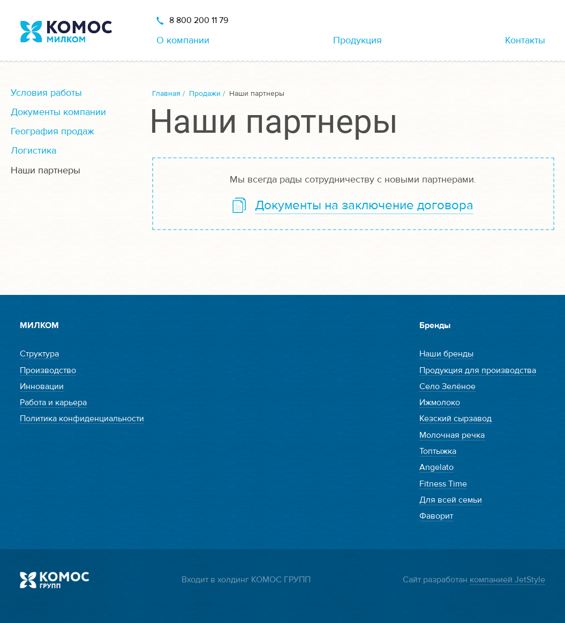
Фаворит (436, 516)
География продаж (52, 131)
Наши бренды (446, 353)
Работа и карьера (53, 402)
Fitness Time (443, 483)
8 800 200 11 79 (198, 20)
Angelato (436, 467)
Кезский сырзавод (455, 418)
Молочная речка (452, 435)
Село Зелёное (447, 386)
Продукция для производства (477, 370)
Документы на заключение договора (364, 205)
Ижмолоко (439, 402)
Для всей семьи (450, 500)
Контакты (525, 40)
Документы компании (58, 112)
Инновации (42, 386)
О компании (182, 40)
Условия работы (46, 93)
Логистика (33, 151)
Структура (39, 353)
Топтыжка (437, 451)
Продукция (357, 40)
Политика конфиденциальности (82, 418)
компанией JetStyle (507, 579)
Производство (48, 370)
